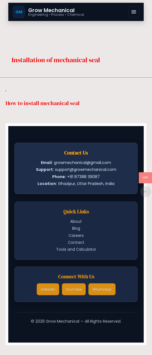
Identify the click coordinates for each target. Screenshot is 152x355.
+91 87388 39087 (83, 176)
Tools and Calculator (76, 250)
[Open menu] (133, 11)
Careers (76, 236)
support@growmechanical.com (85, 169)
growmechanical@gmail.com (82, 162)
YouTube (74, 290)
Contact (76, 243)
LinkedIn (48, 290)
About (76, 222)
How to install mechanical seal (43, 103)
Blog (76, 229)
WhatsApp (102, 290)
